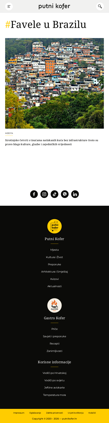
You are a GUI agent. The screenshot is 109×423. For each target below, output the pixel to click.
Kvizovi (54, 279)
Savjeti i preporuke (54, 336)
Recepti (54, 343)
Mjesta (54, 249)
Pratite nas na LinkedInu (75, 194)
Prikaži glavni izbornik (9, 6)
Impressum (18, 413)
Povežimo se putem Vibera (65, 194)
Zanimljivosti (54, 350)
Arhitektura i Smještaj (54, 271)
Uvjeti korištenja (75, 413)
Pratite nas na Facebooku (34, 194)
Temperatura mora (54, 395)
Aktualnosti (54, 286)
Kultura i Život (54, 257)
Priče (54, 328)
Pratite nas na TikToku (54, 194)
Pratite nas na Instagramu (44, 194)
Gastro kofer (54, 305)
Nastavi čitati (54, 92)
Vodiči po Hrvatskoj (54, 373)
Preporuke (54, 264)
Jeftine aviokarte (54, 387)
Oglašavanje (35, 413)
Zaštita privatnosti (54, 413)
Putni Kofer (54, 6)
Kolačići (92, 413)
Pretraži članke (100, 6)
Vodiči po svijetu (54, 380)
